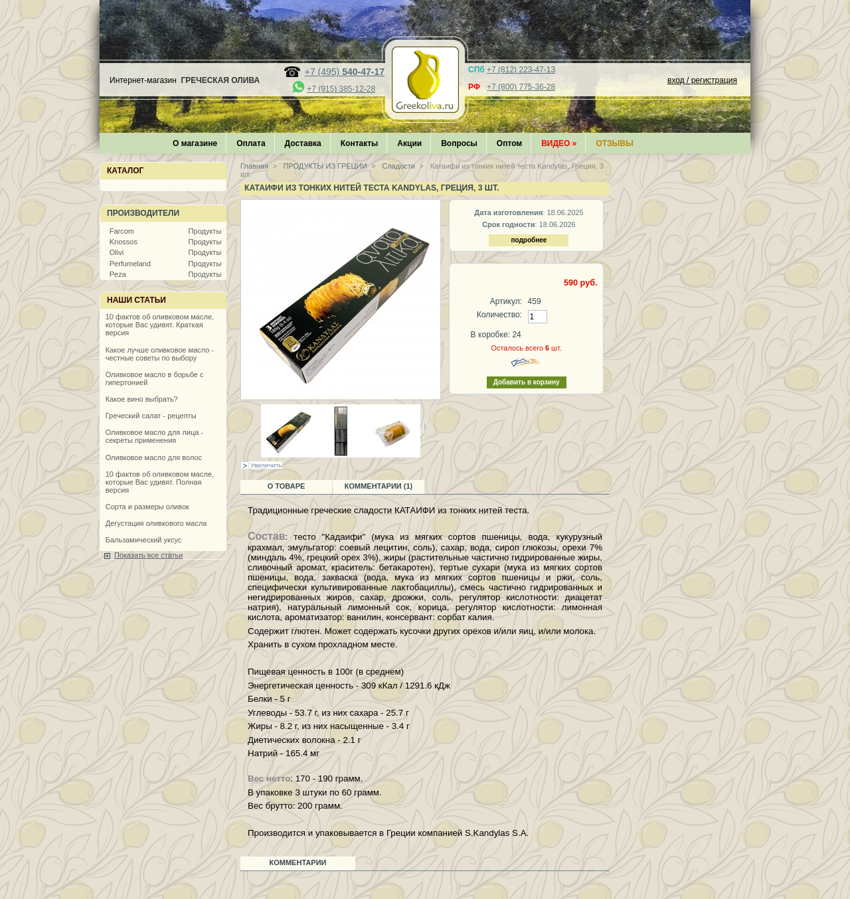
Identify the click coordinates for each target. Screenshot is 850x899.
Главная (254, 166)
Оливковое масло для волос (154, 457)
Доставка (303, 143)
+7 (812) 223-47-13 (521, 69)
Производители (143, 213)
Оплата (250, 143)
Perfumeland (130, 264)
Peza (118, 274)
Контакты (360, 143)
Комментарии (298, 862)
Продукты (205, 231)
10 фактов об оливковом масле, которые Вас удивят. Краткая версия (160, 325)
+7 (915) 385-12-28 (341, 89)
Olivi (117, 252)
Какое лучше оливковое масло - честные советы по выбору (160, 354)
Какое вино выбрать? (142, 399)
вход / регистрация (702, 80)
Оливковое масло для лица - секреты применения (154, 436)
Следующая (426, 427)
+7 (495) (344, 71)
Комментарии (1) (379, 486)
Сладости (397, 166)
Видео (558, 143)
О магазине (195, 143)
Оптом (509, 143)
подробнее (529, 240)
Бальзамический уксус (144, 540)
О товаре (286, 486)
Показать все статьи (148, 555)
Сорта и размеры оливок (147, 507)
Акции (409, 143)
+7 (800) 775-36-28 (521, 87)
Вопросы (459, 143)
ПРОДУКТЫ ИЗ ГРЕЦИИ (324, 166)
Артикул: (506, 301)
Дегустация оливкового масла (156, 523)
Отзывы (614, 143)
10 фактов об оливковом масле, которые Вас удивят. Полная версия (160, 482)
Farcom (122, 231)
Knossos (123, 242)
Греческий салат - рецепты (151, 416)
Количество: (499, 314)
